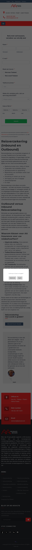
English (20, 278)
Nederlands (12, 278)
